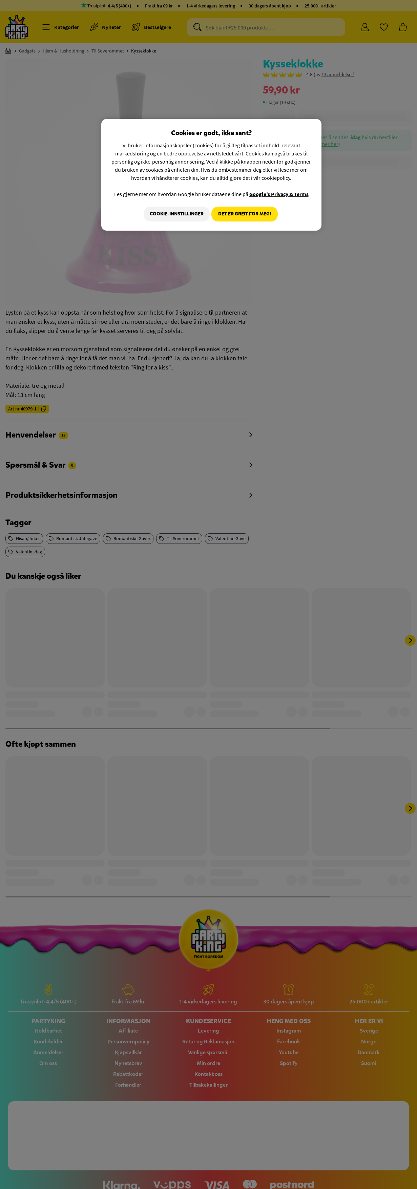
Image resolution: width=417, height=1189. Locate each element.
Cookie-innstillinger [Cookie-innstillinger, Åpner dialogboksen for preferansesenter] (174, 214)
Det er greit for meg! (244, 214)
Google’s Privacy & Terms (279, 194)
